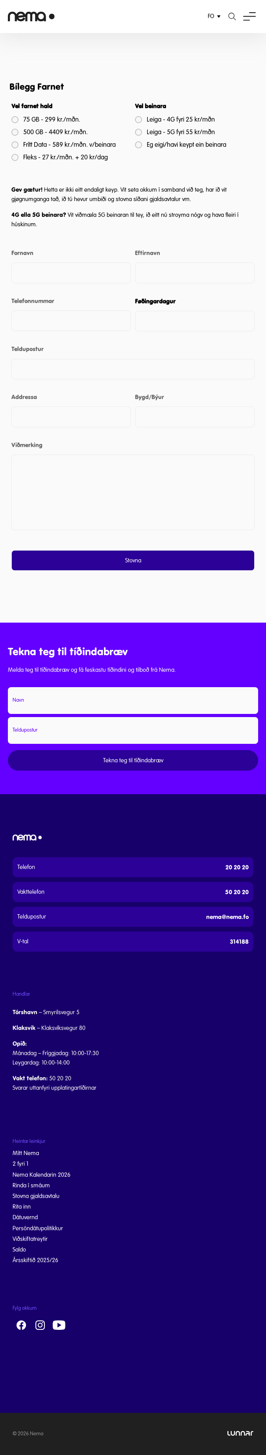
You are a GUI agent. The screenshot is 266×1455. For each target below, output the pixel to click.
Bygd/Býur (149, 397)
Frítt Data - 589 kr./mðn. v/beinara (69, 145)
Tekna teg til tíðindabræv (133, 760)
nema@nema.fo (227, 917)
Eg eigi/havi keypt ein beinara (186, 145)
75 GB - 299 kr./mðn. (51, 120)
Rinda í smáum (31, 1185)
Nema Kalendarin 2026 (41, 1174)
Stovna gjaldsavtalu (36, 1196)
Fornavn (22, 253)
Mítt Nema (26, 1153)
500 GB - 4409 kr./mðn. (55, 132)
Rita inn (22, 1206)
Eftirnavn (147, 253)
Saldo (19, 1249)
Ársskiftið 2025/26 (35, 1260)
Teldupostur (27, 349)
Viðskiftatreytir (30, 1238)
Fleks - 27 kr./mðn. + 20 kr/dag (65, 157)
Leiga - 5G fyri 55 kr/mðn (181, 132)
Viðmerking (26, 445)
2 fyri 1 (20, 1163)
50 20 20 (237, 892)
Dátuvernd (25, 1217)
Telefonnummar (32, 301)
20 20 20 (237, 867)
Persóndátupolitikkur (38, 1228)
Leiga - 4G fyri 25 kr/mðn (181, 120)
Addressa (24, 397)
